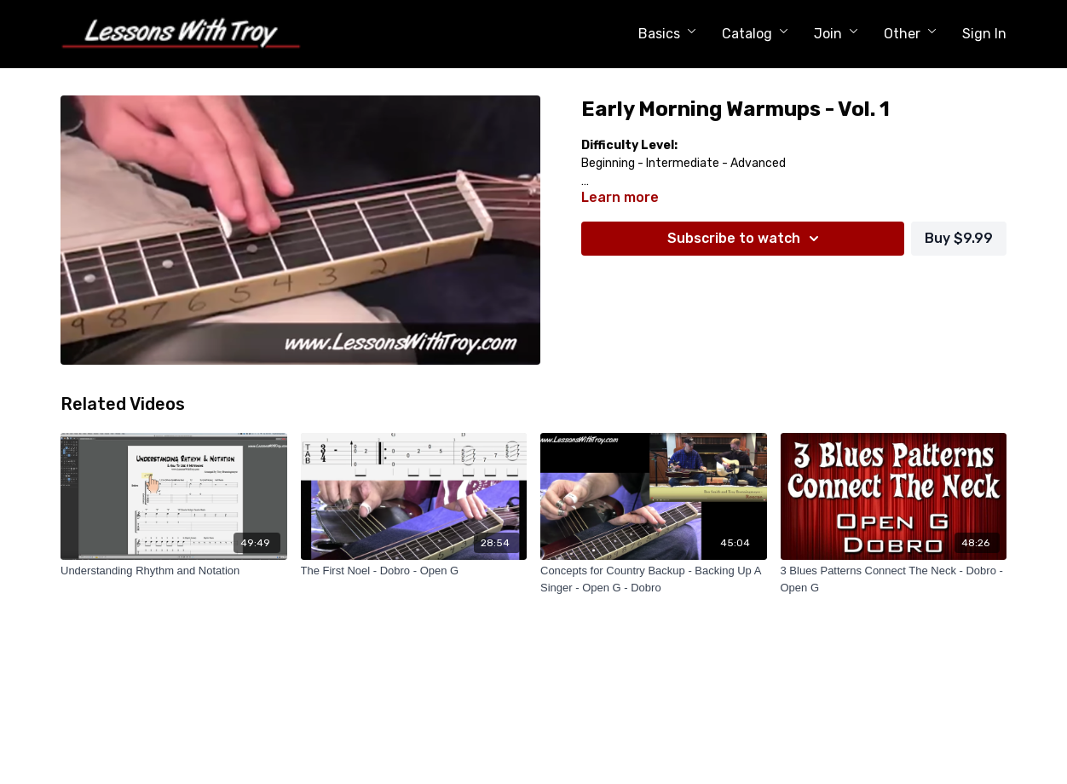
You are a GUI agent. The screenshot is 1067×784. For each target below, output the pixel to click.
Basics (667, 34)
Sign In (984, 34)
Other (910, 34)
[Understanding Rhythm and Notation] (174, 570)
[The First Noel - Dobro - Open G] (414, 570)
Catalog (755, 34)
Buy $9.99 (959, 238)
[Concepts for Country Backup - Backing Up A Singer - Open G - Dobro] (653, 579)
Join (836, 34)
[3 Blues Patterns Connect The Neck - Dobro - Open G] (894, 579)
